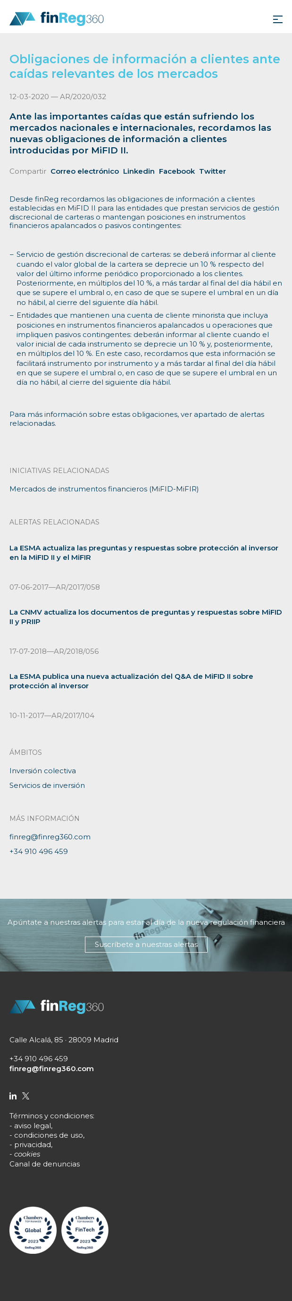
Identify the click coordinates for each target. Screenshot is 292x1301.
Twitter (212, 171)
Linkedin (139, 171)
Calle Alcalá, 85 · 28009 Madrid (63, 1039)
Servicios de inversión (47, 785)
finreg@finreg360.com (50, 836)
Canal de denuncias (44, 1163)
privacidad (32, 1144)
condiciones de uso (48, 1135)
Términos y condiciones (51, 1115)
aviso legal (32, 1125)
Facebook (177, 171)
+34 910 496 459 (38, 851)
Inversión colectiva (42, 770)
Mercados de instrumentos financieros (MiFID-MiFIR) (104, 488)
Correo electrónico (84, 171)
